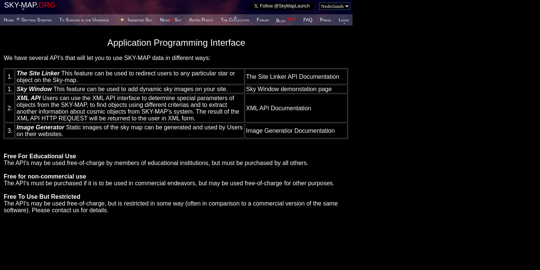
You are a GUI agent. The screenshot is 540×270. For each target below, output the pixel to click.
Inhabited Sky (140, 19)
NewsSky (171, 19)
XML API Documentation (278, 108)
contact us (65, 210)
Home (9, 19)
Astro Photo (201, 19)
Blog (286, 20)
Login (344, 19)
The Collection (235, 19)
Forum (263, 19)
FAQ (307, 19)
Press (325, 19)
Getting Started (36, 19)
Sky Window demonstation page (289, 89)
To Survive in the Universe (84, 19)
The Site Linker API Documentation (292, 77)
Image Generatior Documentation (290, 131)
